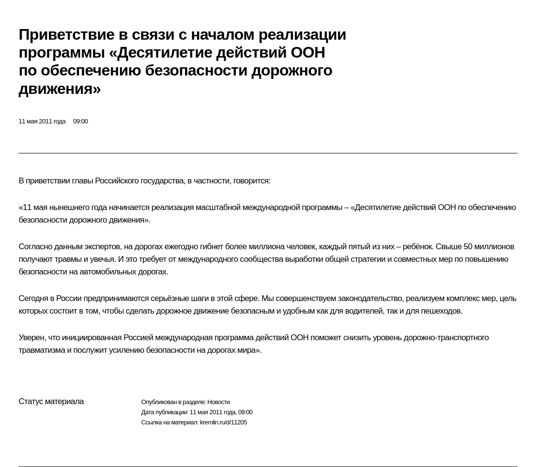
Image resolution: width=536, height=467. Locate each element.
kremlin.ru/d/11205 (223, 422)
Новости (218, 402)
